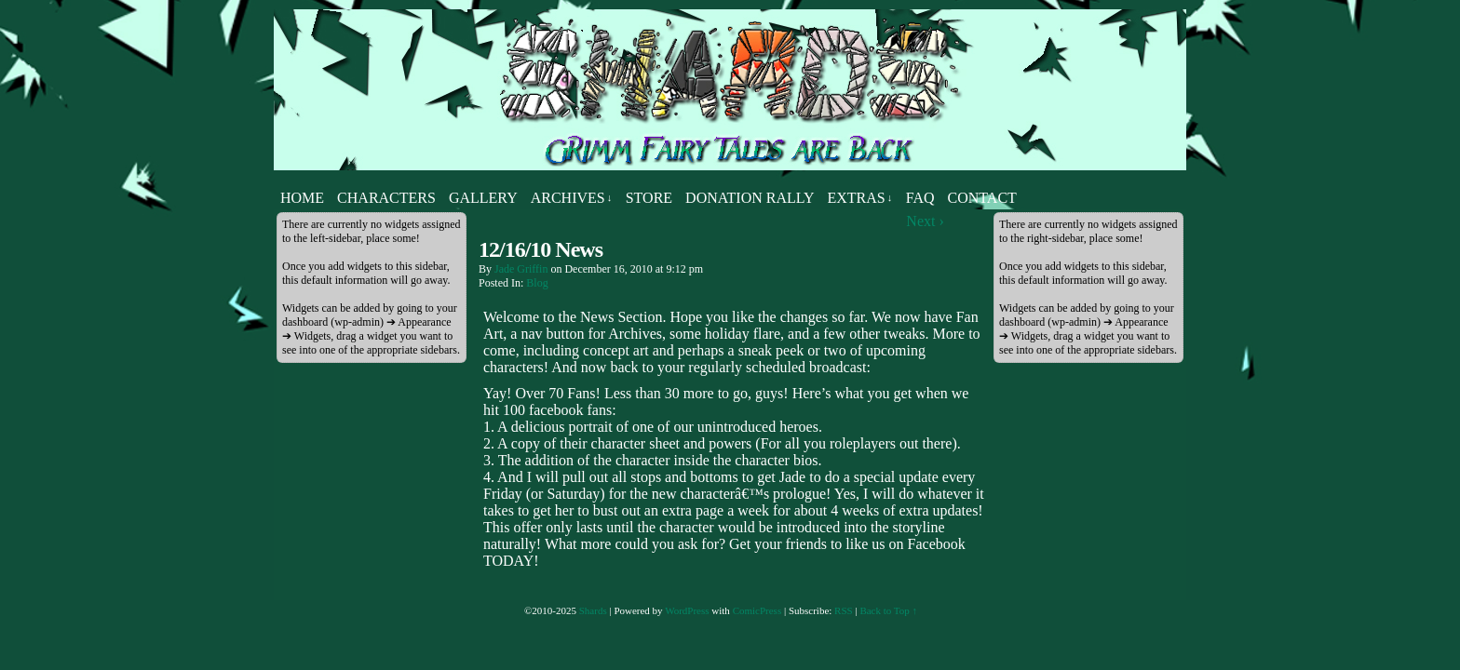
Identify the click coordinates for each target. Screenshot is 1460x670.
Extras (859, 197)
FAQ (920, 198)
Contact (982, 198)
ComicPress (757, 610)
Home (302, 198)
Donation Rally (749, 198)
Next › (924, 221)
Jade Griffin (521, 268)
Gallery (483, 198)
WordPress (687, 610)
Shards (593, 610)
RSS (843, 610)
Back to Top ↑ (888, 610)
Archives (572, 197)
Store (649, 198)
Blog (537, 282)
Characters (386, 198)
